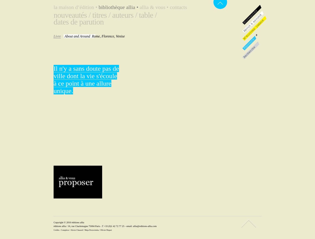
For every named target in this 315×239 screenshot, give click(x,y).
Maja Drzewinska (92, 230)
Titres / (101, 15)
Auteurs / (124, 15)
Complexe (65, 230)
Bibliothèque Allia (119, 7)
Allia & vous (155, 7)
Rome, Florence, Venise (95, 36)
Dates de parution (79, 22)
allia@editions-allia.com (145, 226)
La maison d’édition (76, 7)
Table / (148, 15)
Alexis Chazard (77, 230)
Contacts (178, 7)
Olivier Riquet (106, 230)
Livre (57, 36)
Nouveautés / (72, 15)
